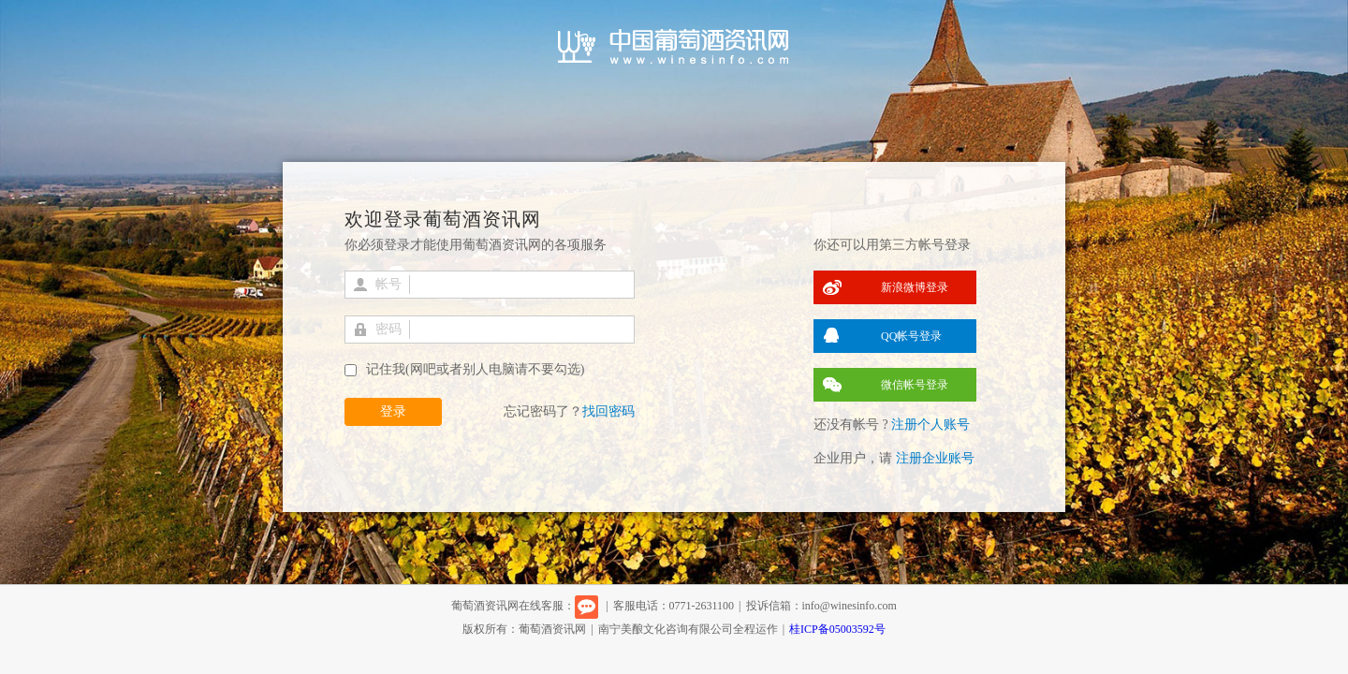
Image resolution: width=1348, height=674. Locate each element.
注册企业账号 (935, 458)
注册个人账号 (930, 425)
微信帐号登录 (914, 384)
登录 (393, 411)
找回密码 (608, 411)
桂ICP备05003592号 (837, 629)
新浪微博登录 (914, 287)
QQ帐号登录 (911, 336)
